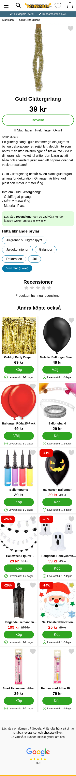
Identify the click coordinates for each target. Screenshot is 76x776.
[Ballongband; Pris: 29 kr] (57, 407)
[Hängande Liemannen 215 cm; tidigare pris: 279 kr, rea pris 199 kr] (18, 606)
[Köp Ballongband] (57, 436)
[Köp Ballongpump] (19, 502)
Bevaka (38, 120)
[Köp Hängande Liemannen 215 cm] (19, 634)
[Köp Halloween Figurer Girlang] (19, 568)
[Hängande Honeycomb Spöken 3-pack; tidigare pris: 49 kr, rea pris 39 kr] (57, 539)
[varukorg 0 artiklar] (70, 5)
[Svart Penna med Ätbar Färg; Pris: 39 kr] (18, 672)
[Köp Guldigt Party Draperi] (19, 370)
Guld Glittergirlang (29, 19)
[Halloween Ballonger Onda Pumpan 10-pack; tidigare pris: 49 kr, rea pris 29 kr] (57, 473)
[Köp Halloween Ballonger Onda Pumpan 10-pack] (57, 502)
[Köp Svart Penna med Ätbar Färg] (19, 701)
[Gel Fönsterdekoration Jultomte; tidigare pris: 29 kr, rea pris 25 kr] (57, 606)
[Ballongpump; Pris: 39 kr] (18, 473)
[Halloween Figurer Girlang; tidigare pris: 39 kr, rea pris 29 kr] (18, 539)
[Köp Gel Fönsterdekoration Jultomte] (57, 634)
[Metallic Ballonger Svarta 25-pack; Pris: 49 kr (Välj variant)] (57, 341)
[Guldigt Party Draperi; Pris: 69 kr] (18, 341)
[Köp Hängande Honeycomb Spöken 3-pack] (57, 568)
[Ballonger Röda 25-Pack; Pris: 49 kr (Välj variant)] (18, 407)
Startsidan (8, 19)
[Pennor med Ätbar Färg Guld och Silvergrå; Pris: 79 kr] (57, 672)
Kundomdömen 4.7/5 (54, 13)
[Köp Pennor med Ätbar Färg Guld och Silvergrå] (57, 701)
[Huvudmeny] (6, 5)
